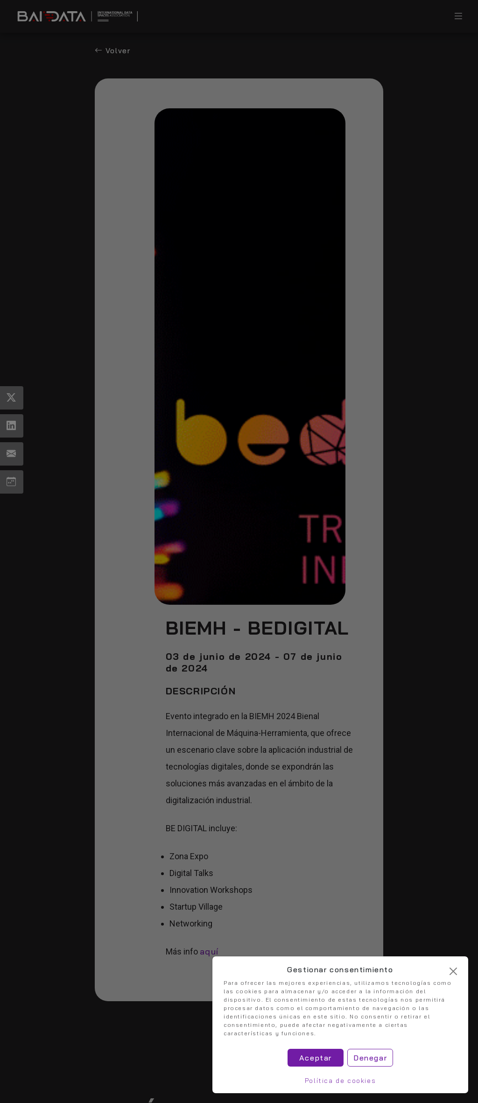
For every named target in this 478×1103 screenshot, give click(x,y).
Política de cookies (340, 1080)
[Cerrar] (453, 971)
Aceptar (315, 1057)
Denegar (370, 1057)
